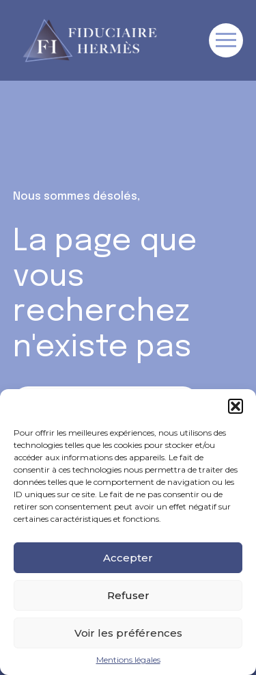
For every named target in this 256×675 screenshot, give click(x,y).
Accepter (128, 557)
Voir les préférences (128, 632)
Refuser (128, 595)
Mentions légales (128, 660)
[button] (235, 406)
